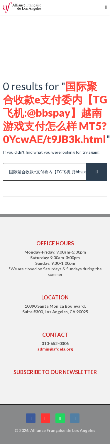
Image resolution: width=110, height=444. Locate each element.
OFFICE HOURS (55, 243)
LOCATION (55, 297)
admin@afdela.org (55, 348)
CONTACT (55, 334)
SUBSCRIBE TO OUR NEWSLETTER (55, 372)
